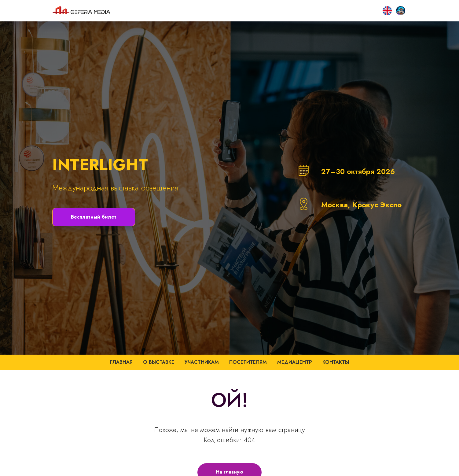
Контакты (335, 362)
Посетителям (248, 362)
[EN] (400, 10)
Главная (121, 362)
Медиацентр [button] (294, 362)
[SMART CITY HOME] (387, 10)
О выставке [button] (158, 362)
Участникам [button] (202, 362)
